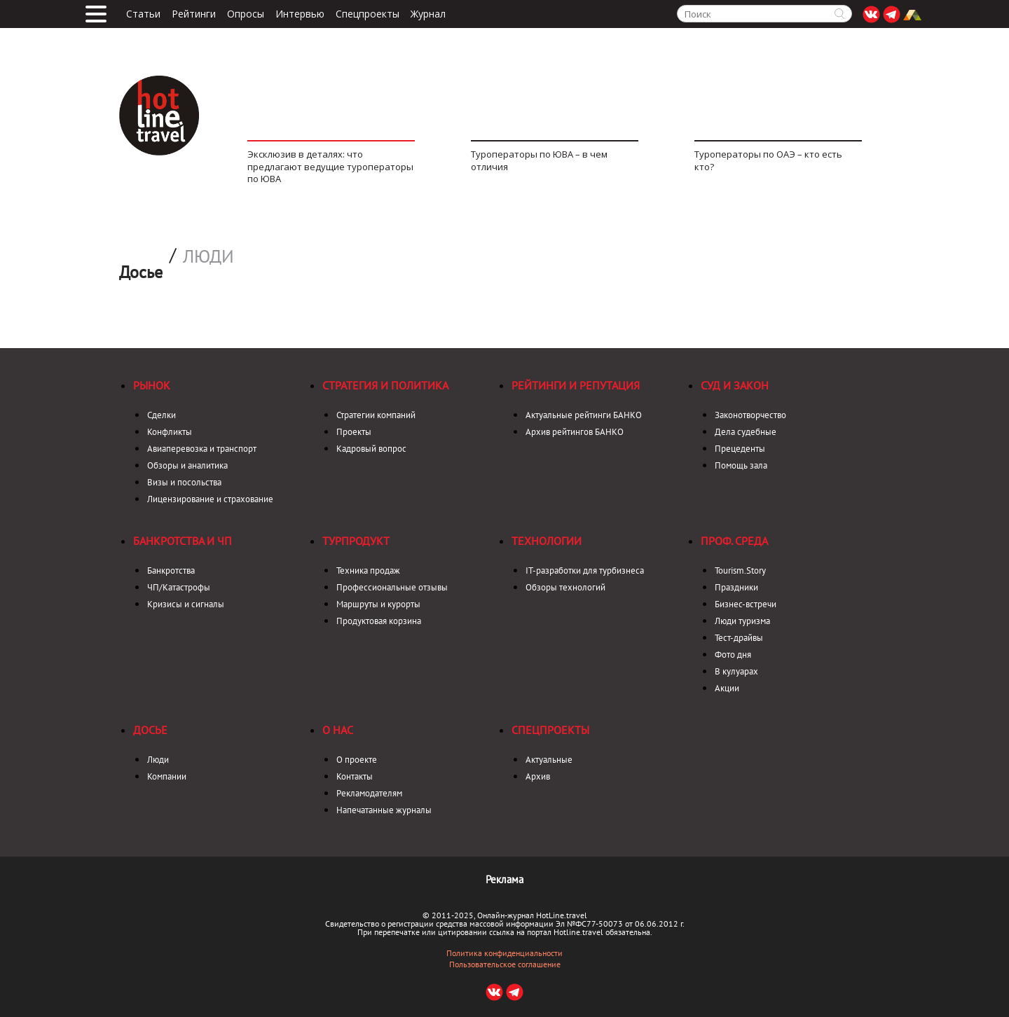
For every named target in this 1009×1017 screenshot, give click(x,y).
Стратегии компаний (376, 415)
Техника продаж (368, 570)
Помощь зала (741, 465)
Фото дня (733, 654)
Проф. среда (734, 540)
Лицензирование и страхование (210, 499)
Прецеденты (740, 449)
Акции (727, 688)
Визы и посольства (184, 482)
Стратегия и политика (385, 385)
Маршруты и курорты (378, 604)
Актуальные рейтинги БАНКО (584, 415)
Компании (166, 776)
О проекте (356, 760)
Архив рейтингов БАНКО (575, 432)
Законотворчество (750, 415)
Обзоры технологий (565, 587)
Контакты (354, 776)
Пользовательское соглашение (505, 964)
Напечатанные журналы (384, 810)
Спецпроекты (367, 14)
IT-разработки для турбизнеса (585, 570)
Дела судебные (745, 432)
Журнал (428, 14)
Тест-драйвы (739, 638)
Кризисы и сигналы (185, 604)
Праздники (736, 587)
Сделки (161, 415)
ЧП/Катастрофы (178, 587)
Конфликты (169, 432)
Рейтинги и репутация (576, 385)
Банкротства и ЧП (182, 540)
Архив (538, 776)
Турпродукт (356, 540)
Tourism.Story (740, 570)
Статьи (143, 14)
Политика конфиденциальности (504, 953)
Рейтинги (194, 14)
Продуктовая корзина (378, 621)
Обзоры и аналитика (187, 465)
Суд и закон (735, 385)
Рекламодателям (369, 793)
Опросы (245, 14)
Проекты (353, 432)
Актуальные (549, 760)
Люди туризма (742, 621)
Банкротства (171, 570)
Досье (150, 729)
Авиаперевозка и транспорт (201, 449)
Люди (208, 256)
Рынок (151, 385)
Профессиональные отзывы (392, 587)
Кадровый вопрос (371, 449)
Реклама (504, 879)
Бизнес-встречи (745, 604)
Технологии (547, 540)
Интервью (299, 14)
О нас (337, 729)
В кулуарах (736, 671)
